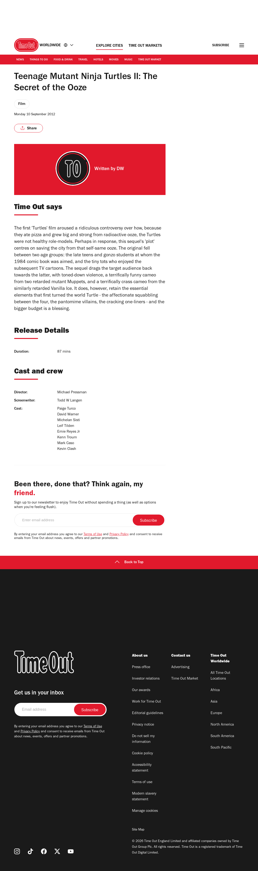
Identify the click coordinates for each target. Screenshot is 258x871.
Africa (215, 690)
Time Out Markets (145, 46)
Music (128, 59)
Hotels (98, 59)
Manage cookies (145, 811)
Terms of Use (93, 534)
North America (222, 725)
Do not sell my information (143, 739)
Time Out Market (149, 59)
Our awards (141, 690)
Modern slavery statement (144, 797)
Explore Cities (109, 46)
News (20, 59)
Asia (214, 702)
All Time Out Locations (220, 676)
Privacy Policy (119, 534)
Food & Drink (63, 59)
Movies (114, 59)
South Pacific (221, 748)
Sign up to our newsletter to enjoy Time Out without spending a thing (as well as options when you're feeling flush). (85, 505)
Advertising (180, 667)
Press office (141, 667)
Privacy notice (143, 725)
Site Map (138, 830)
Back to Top (129, 562)
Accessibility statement (142, 768)
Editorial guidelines (147, 713)
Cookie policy (142, 754)
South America (222, 736)
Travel (83, 59)
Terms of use (142, 782)
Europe (216, 713)
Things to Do (39, 59)
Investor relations (146, 679)
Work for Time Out (146, 702)
